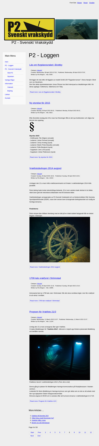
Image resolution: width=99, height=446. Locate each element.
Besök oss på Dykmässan (41, 423)
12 (91, 432)
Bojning (10, 91)
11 (85, 432)
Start (32, 432)
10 (79, 432)
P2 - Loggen (9, 65)
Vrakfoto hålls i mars (39, 420)
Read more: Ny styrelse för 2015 (41, 157)
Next (32, 436)
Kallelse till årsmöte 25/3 (40, 416)
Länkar (7, 94)
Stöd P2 (10, 73)
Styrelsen (10, 76)
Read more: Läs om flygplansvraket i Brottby (45, 92)
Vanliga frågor (10, 80)
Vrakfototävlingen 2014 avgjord (45, 168)
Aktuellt (39, 70)
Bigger (79, 3)
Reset (85, 3)
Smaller (92, 3)
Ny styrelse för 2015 (39, 103)
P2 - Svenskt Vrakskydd (13, 69)
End (39, 436)
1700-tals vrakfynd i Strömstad (45, 278)
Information (9, 83)
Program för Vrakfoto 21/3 (42, 311)
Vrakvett (10, 87)
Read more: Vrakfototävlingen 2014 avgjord (45, 267)
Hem (6, 62)
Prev (39, 432)
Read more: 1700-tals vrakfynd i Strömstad (44, 301)
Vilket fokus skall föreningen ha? (43, 418)
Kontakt (7, 98)
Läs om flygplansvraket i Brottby (45, 65)
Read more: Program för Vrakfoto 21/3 (43, 401)
